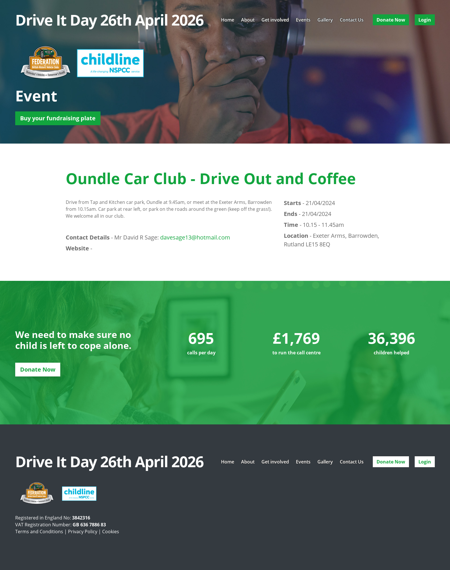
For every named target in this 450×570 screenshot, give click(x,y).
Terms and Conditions (39, 531)
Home (227, 20)
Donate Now (391, 20)
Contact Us (352, 20)
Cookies (110, 531)
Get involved (275, 20)
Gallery (325, 20)
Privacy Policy (82, 531)
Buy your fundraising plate (58, 118)
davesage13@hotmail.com (195, 237)
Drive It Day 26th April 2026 (109, 20)
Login (424, 20)
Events (303, 20)
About (248, 20)
